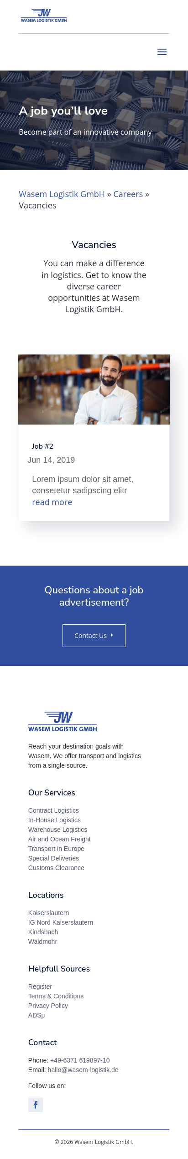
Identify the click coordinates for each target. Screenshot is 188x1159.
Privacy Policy (48, 1005)
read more (52, 501)
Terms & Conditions (56, 996)
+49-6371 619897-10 (80, 1060)
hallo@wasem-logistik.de (83, 1069)
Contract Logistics (53, 810)
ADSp (36, 1015)
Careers (128, 193)
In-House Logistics (54, 820)
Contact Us (90, 635)
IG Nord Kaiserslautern (60, 922)
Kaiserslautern (48, 912)
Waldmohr (42, 941)
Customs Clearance (56, 867)
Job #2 (42, 446)
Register (40, 986)
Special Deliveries (53, 858)
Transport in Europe (56, 848)
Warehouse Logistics (57, 829)
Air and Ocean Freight (59, 839)
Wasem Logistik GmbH (62, 193)
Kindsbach (43, 932)
